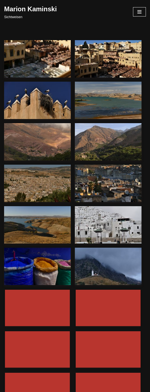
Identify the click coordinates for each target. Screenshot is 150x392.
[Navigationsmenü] (139, 11)
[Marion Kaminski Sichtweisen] (30, 12)
